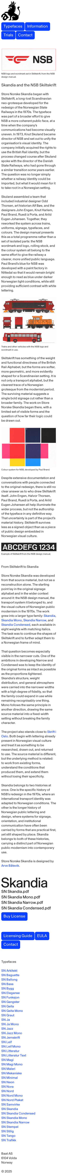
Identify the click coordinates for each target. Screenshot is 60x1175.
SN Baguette (10, 975)
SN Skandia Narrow (15, 1122)
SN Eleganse (10, 993)
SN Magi (7, 1060)
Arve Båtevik (10, 866)
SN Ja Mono (10, 1024)
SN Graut (7, 1015)
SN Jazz (7, 1029)
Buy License (14, 916)
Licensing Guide (18, 935)
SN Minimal (9, 1078)
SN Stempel (9, 1127)
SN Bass (7, 984)
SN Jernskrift (10, 1038)
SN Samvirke (10, 1104)
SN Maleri (8, 1069)
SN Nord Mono (12, 1096)
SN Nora (7, 1087)
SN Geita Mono (12, 1011)
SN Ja (5, 1020)
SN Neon (7, 1082)
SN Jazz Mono (11, 1033)
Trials (8, 35)
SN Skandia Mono (14, 1118)
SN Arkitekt (9, 971)
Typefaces (13, 26)
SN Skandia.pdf (15, 891)
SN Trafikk (8, 1140)
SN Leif (6, 1042)
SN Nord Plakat (12, 1100)
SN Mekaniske (11, 1073)
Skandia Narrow (34, 620)
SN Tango (8, 1136)
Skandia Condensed (15, 625)
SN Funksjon (10, 997)
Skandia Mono (11, 620)
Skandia (49, 616)
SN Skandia (9, 1109)
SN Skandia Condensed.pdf (26, 908)
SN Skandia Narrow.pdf (22, 902)
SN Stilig (7, 1131)
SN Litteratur (10, 1051)
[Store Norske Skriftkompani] (30, 10)
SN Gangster (10, 1002)
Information (37, 26)
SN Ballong (9, 980)
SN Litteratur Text (13, 1055)
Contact (25, 35)
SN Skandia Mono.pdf (20, 897)
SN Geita (7, 1006)
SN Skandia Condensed (18, 1113)
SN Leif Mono (11, 1046)
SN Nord (7, 1091)
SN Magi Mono (12, 1064)
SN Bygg (7, 988)
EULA (42, 935)
